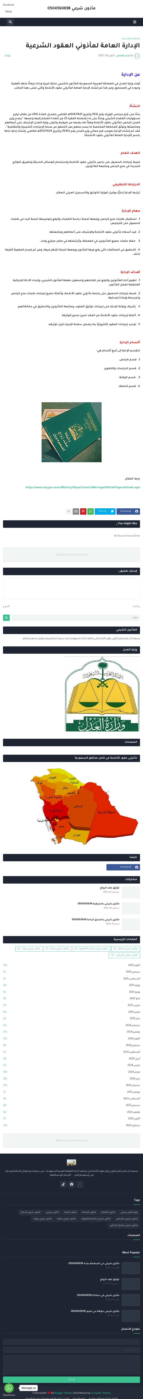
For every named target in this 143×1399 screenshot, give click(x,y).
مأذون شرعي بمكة (57, 948)
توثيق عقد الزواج (109, 888)
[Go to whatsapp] (9, 1388)
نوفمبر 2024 (71, 1032)
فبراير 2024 (71, 1072)
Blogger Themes (63, 1393)
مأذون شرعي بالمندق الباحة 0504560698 (95, 920)
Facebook (8, 5)
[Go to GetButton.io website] (9, 1395)
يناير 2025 (71, 1019)
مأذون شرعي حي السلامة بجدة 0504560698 (93, 1263)
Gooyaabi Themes (101, 1393)
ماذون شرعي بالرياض (124, 955)
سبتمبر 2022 (71, 1126)
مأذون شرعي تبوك (29, 948)
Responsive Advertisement (71, 554)
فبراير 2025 (71, 1012)
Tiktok (8, 12)
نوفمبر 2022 (71, 1112)
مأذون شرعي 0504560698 (71, 9)
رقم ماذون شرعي (129, 1212)
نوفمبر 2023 (71, 1092)
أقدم (7, 606)
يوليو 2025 (71, 986)
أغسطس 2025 (71, 979)
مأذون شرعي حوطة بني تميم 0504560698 (95, 1311)
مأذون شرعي (52, 1212)
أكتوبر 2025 (71, 966)
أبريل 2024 (71, 1059)
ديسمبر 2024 (71, 1026)
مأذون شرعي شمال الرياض (124, 1225)
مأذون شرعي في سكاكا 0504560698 (98, 1295)
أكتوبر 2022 (71, 1119)
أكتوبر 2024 (71, 1039)
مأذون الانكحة (89, 1212)
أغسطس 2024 (71, 1052)
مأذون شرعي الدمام (126, 948)
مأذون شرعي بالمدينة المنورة (91, 948)
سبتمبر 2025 (71, 972)
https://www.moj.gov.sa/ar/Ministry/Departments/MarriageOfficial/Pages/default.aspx (82, 487)
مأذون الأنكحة (108, 1212)
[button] (134, 22)
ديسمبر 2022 (71, 1106)
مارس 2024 (71, 1066)
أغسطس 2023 (71, 1099)
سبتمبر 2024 (71, 1046)
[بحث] (75, 618)
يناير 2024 (71, 1079)
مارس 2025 (71, 1006)
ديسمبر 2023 (71, 1086)
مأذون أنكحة (70, 1212)
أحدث (135, 606)
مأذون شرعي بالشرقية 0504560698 (98, 904)
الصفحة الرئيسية (131, 38)
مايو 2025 (71, 999)
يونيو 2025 (71, 992)
